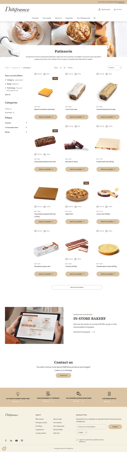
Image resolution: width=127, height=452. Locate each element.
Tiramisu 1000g (71, 266)
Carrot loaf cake (71, 109)
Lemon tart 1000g (103, 214)
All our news (57, 419)
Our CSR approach (83, 18)
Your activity (47, 18)
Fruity (8, 108)
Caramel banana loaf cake (105, 109)
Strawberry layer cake (42, 266)
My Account (103, 9)
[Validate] (115, 426)
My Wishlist (118, 9)
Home (7, 67)
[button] (45, 116)
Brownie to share (71, 161)
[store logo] (17, 9)
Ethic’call (56, 433)
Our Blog (39, 426)
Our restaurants (58, 426)
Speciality (9, 112)
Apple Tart (69, 214)
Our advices (57, 422)
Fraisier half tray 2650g (105, 161)
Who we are (40, 419)
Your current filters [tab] (14, 75)
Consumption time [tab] (11, 127)
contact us (121, 2)
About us (58, 18)
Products (35, 18)
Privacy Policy (58, 430)
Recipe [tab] (7, 132)
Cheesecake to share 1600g (106, 266)
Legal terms (40, 430)
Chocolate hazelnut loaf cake (45, 161)
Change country (41, 422)
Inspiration (69, 18)
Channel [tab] (8, 123)
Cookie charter (41, 433)
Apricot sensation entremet (44, 109)
